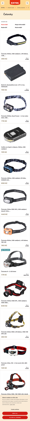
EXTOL (3, 7)
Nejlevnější (18, 27)
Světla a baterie (21, 7)
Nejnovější (4, 24)
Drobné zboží (11, 7)
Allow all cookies (15, 417)
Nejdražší (4, 27)
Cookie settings (15, 409)
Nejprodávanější (20, 24)
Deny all (15, 413)
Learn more (12, 404)
